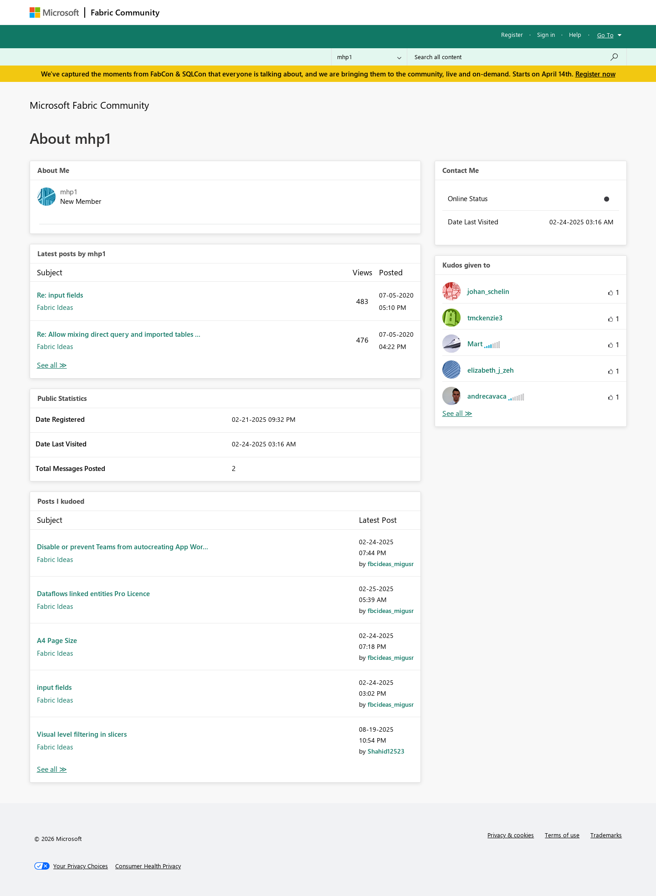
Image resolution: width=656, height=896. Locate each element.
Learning (374, 12)
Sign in (546, 34)
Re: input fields (60, 294)
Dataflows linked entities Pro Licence (93, 593)
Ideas (258, 12)
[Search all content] (517, 57)
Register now (595, 73)
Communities (298, 12)
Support (412, 12)
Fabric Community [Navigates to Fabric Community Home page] (125, 12)
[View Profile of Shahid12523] (386, 751)
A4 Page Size (57, 640)
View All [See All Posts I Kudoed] (52, 769)
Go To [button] (605, 35)
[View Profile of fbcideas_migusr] (391, 563)
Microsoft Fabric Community (89, 104)
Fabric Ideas (55, 307)
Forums (180, 12)
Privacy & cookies (510, 835)
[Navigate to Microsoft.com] (54, 12)
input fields (54, 687)
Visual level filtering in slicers (82, 734)
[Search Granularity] (369, 57)
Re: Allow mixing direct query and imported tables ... (118, 334)
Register (512, 34)
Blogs (339, 12)
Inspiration (220, 12)
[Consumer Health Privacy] (148, 866)
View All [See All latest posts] (52, 365)
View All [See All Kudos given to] (457, 413)
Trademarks (606, 835)
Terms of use (562, 835)
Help (575, 34)
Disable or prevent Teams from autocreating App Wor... (122, 546)
